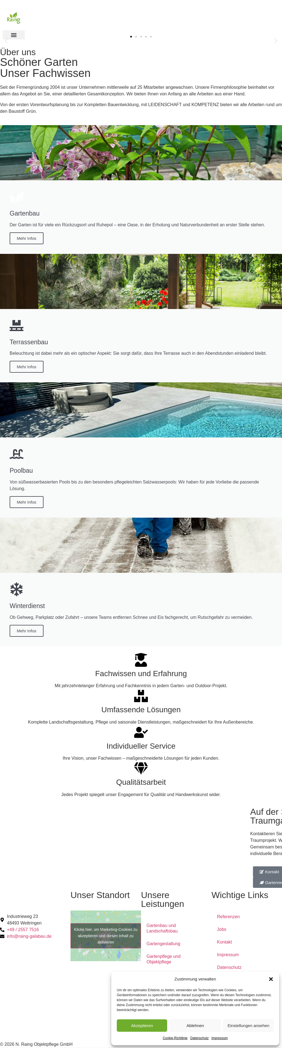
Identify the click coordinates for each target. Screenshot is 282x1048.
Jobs (221, 929)
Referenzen (228, 916)
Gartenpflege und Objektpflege (164, 959)
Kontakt (224, 942)
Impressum (220, 1038)
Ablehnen (195, 1025)
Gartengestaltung (163, 943)
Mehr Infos (26, 238)
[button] (271, 979)
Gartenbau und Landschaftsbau (162, 928)
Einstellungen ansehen (248, 1025)
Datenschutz (199, 1038)
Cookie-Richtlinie (175, 1038)
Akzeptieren (142, 1025)
